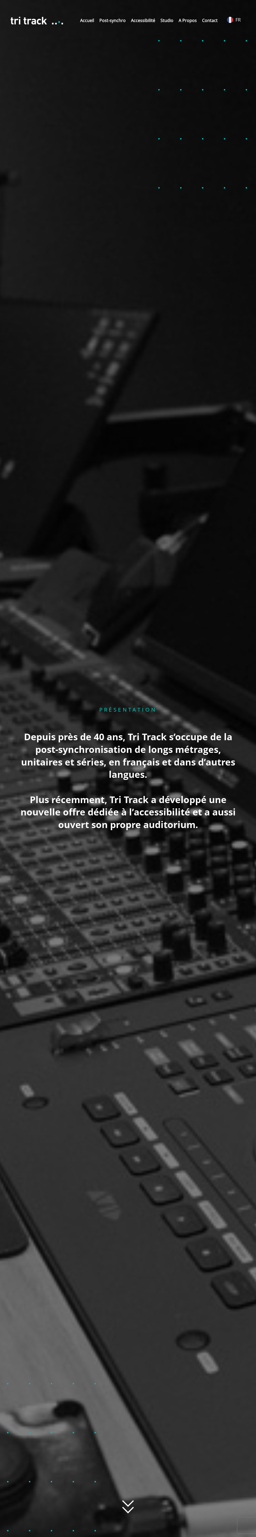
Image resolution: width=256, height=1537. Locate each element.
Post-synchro (112, 20)
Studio (166, 20)
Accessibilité (143, 20)
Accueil (87, 20)
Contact (210, 20)
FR (234, 19)
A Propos (188, 20)
